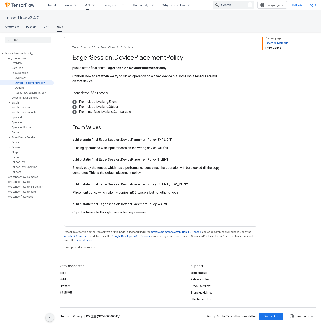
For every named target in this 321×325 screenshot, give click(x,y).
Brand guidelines (201, 292)
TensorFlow (79, 47)
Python (31, 26)
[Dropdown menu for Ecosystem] (124, 5)
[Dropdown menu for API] (95, 5)
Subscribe (271, 316)
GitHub (297, 5)
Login (312, 5)
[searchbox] (28, 40)
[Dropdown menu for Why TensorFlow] (190, 5)
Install (52, 5)
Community (141, 5)
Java (130, 47)
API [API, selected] (87, 5)
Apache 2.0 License (75, 236)
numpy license (84, 240)
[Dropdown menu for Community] (154, 5)
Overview (12, 26)
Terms (64, 316)
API (94, 47)
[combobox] (233, 5)
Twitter (65, 286)
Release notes (200, 279)
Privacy (77, 316)
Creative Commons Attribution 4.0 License (176, 231)
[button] (27, 53)
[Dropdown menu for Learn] (77, 5)
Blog (63, 272)
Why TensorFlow (173, 5)
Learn (68, 5)
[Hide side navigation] (50, 317)
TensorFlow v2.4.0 (22, 17)
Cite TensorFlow (201, 299)
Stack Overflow (201, 286)
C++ (46, 26)
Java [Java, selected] (59, 26)
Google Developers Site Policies (131, 236)
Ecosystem (111, 5)
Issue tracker (199, 272)
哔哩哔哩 (66, 292)
